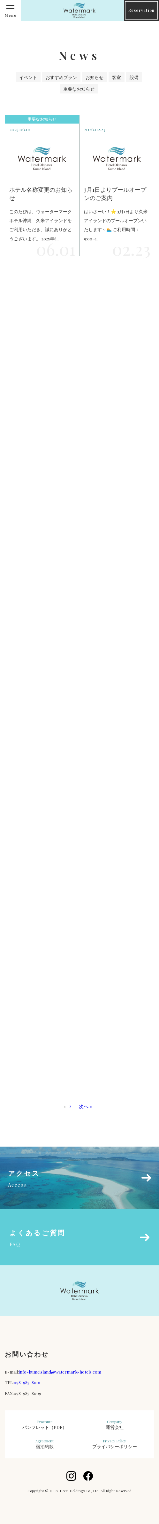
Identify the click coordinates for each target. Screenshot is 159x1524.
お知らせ (94, 77)
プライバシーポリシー (114, 1444)
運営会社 (114, 1425)
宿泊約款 (45, 1444)
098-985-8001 (27, 1382)
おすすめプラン (61, 77)
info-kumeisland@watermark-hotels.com (60, 1372)
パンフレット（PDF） (45, 1425)
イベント (28, 77)
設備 (134, 77)
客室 (116, 77)
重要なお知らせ (79, 89)
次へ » (85, 1106)
